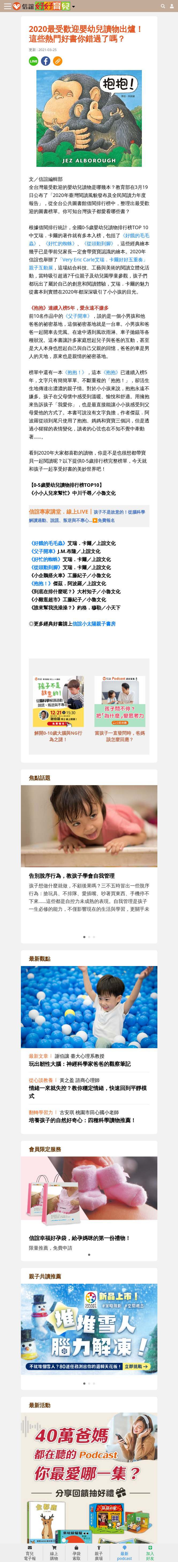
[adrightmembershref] (89, 1192)
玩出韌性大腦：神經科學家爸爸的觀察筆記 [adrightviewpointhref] (80, 1063)
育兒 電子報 (30, 1553)
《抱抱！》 (75, 372)
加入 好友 (150, 1553)
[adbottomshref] (58, 702)
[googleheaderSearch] (163, 6)
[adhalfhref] (89, 516)
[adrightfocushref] (89, 867)
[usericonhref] (169, 6)
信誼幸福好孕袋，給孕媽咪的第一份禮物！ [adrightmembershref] (80, 1238)
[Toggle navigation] (7, 6)
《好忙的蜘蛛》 (60, 243)
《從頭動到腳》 (99, 243)
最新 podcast (124, 1553)
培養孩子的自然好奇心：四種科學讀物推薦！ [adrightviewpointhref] (82, 1120)
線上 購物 (54, 1553)
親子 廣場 (99, 1553)
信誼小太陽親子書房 (94, 623)
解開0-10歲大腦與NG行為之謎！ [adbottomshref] (58, 736)
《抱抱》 (110, 372)
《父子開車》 (77, 316)
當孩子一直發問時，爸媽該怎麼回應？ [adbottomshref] (120, 736)
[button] (73, 5)
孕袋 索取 (77, 1553)
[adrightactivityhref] (89, 1503)
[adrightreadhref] (89, 1329)
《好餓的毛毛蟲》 (48, 543)
